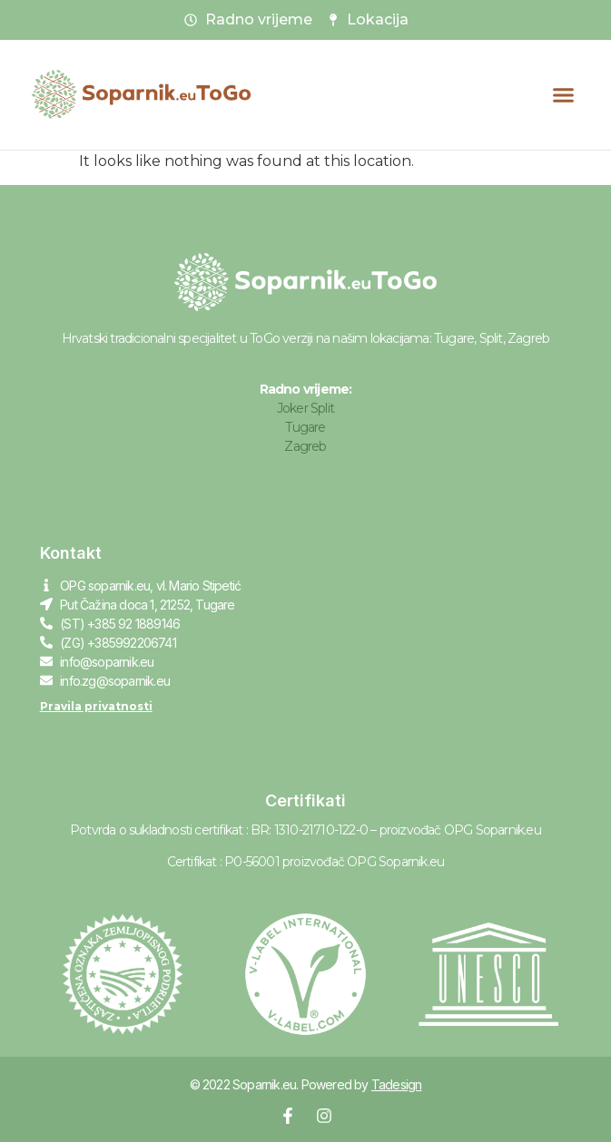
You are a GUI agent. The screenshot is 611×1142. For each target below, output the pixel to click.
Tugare (305, 427)
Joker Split (305, 408)
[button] (564, 95)
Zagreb (305, 446)
